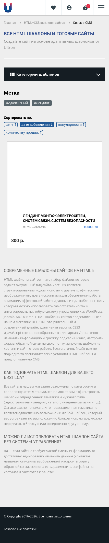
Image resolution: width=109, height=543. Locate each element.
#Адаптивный (17, 102)
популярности (70, 124)
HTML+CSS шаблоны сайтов (44, 23)
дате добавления (35, 124)
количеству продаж (22, 132)
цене (9, 124)
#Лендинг (42, 102)
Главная (10, 23)
